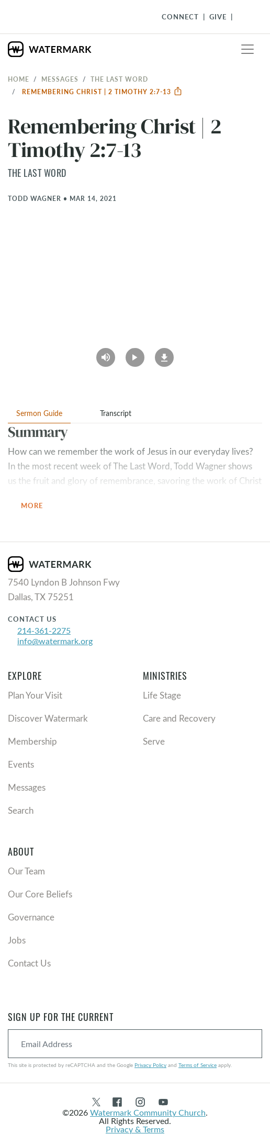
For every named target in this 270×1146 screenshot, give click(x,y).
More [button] (38, 506)
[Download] (164, 353)
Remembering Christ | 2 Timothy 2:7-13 (102, 91)
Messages (59, 79)
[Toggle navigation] (247, 49)
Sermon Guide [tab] (39, 413)
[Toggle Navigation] (244, 16)
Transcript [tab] (115, 413)
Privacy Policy (150, 1065)
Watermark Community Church (148, 1112)
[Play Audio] (105, 353)
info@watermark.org (55, 640)
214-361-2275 (44, 630)
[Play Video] (135, 353)
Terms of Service (197, 1065)
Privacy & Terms (135, 1128)
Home (18, 79)
